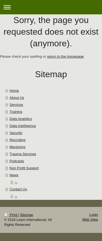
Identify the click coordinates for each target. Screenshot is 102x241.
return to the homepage (65, 56)
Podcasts (17, 161)
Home (14, 91)
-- (16, 182)
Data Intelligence (23, 126)
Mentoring (17, 147)
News (14, 175)
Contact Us (18, 189)
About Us (17, 98)
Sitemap (26, 215)
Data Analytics (21, 119)
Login (93, 215)
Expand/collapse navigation (51, 7)
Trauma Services (23, 154)
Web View (90, 219)
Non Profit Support (24, 168)
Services (16, 105)
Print (11, 215)
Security (16, 133)
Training (16, 112)
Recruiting (18, 140)
